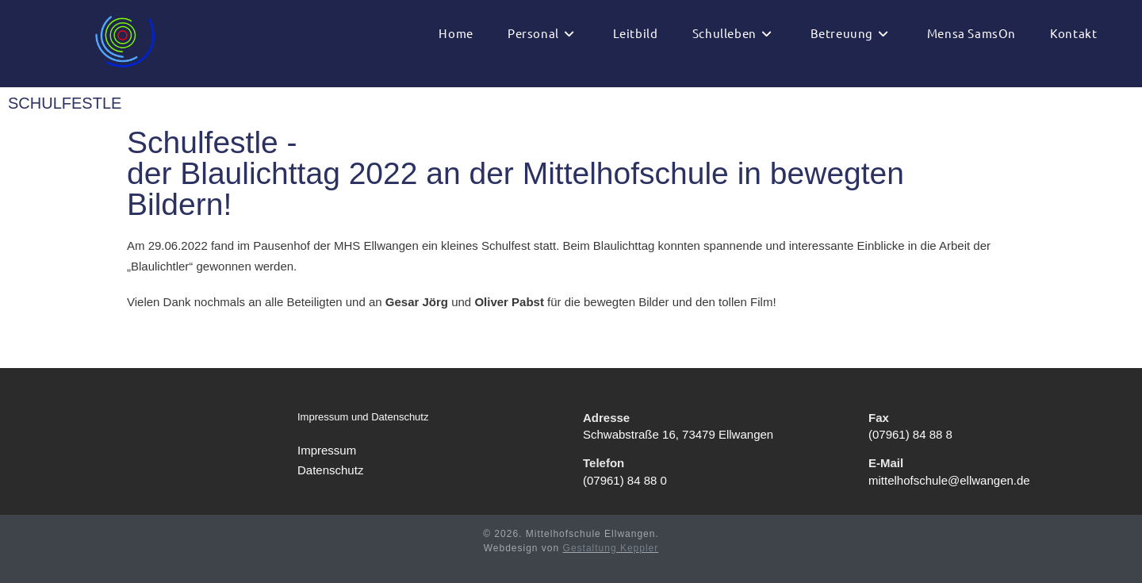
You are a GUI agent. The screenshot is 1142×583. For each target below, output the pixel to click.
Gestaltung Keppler (611, 548)
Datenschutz (330, 470)
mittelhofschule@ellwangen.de (949, 480)
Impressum (326, 450)
